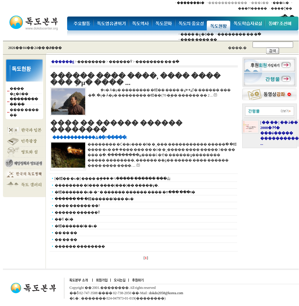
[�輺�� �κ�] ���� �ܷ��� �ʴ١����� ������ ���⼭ (112, 178)
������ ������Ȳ (77, 212)
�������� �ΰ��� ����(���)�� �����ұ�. (107, 185)
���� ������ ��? (77, 206)
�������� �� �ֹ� (239, 34)
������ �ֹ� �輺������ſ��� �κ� (94, 199)
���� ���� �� (198, 39)
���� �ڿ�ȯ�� (197, 34)
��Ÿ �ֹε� (64, 219)
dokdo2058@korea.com (166, 293)
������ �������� (80, 246)
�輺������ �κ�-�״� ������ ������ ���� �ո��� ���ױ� (125, 192)
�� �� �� (66, 233)
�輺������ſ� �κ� (76, 226)
